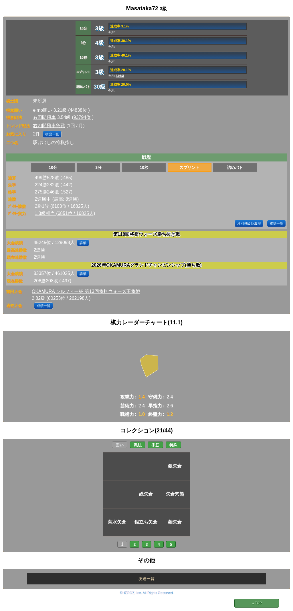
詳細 (83, 243)
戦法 (138, 445)
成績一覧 (43, 306)
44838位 (78, 110)
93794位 (82, 117)
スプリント (189, 167)
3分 (98, 167)
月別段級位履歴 (249, 223)
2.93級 (120, 75)
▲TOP (257, 603)
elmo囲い (42, 110)
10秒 (144, 167)
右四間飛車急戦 (49, 125)
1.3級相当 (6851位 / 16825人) (65, 213)
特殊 (173, 445)
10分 (53, 167)
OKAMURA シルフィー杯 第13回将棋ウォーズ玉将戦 (86, 291)
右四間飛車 (44, 117)
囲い (120, 445)
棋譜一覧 (52, 134)
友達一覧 (146, 578)
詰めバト (235, 167)
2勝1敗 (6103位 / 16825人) (62, 206)
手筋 (155, 445)
